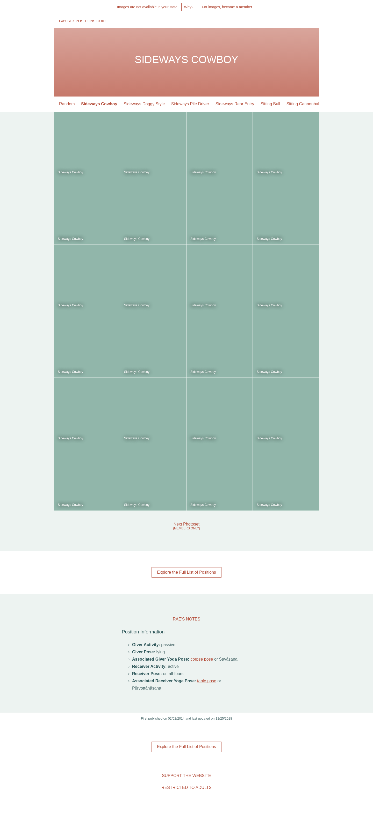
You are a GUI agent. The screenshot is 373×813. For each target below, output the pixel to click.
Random (67, 104)
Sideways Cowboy (99, 104)
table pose (206, 681)
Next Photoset (187, 524)
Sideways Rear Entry (235, 104)
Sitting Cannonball (303, 104)
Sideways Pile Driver (190, 104)
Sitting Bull (270, 104)
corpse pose (201, 659)
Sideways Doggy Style (144, 104)
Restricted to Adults (186, 787)
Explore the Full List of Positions (186, 572)
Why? (188, 7)
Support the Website (186, 775)
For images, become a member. (227, 7)
